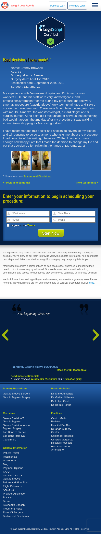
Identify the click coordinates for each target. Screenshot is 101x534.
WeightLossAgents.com (22, 5)
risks (91, 282)
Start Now (50, 233)
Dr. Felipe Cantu (60, 401)
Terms (31, 225)
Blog (5, 464)
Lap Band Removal (14, 435)
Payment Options (13, 468)
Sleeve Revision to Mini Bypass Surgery (16, 427)
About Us (8, 489)
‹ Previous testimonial (16, 182)
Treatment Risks (12, 508)
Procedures (9, 460)
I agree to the (21, 225)
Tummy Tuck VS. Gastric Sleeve (13, 477)
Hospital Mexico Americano (60, 448)
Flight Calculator (12, 486)
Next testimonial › (87, 182)
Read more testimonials (24, 376)
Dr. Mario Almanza (62, 393)
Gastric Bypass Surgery (17, 397)
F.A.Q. (6, 471)
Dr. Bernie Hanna (61, 404)
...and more (9, 439)
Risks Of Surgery (13, 512)
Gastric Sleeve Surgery (16, 393)
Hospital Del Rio (60, 425)
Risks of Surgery (72, 379)
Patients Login (57, 5)
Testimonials (10, 456)
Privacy (7, 497)
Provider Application (14, 493)
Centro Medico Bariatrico (59, 420)
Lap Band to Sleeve (14, 432)
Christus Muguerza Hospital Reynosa (62, 441)
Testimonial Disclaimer (38, 176)
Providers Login (77, 5)
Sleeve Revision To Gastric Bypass (14, 420)
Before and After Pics (15, 482)
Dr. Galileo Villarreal (62, 397)
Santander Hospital (62, 435)
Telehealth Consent (14, 504)
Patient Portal (11, 453)
